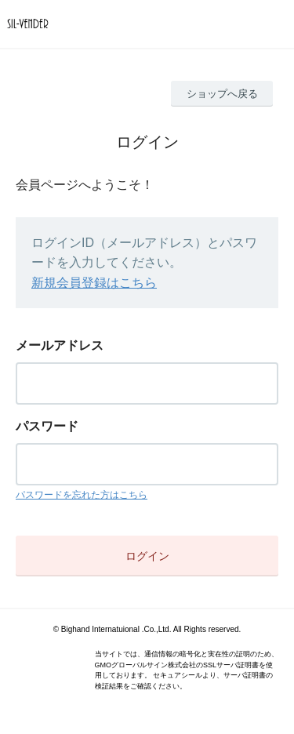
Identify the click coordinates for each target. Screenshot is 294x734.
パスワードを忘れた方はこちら (81, 494)
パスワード (47, 426)
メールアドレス (59, 345)
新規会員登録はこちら (94, 282)
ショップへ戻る (222, 94)
